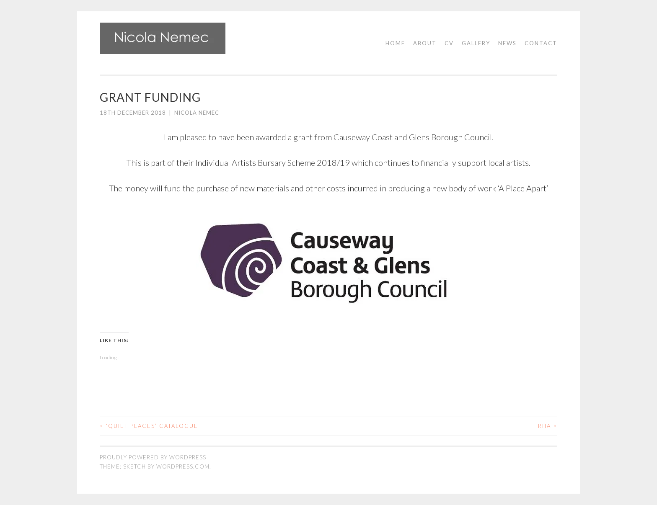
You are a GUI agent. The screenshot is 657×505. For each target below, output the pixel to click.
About (425, 43)
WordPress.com (183, 466)
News (507, 43)
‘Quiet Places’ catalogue (149, 426)
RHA (547, 426)
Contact (541, 43)
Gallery (476, 43)
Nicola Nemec (196, 112)
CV (449, 43)
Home (395, 43)
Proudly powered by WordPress (153, 457)
